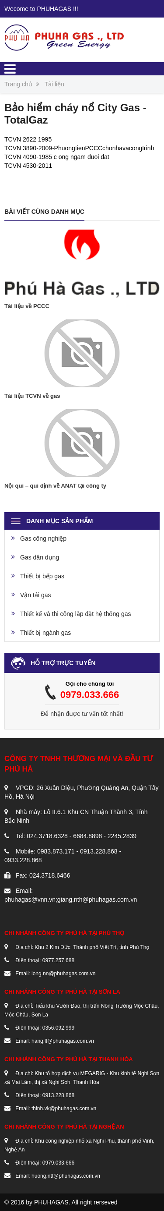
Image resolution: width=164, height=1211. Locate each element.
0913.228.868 (58, 1095)
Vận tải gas (35, 594)
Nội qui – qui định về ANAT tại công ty (55, 485)
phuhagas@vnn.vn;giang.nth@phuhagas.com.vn (70, 899)
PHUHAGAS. (52, 1202)
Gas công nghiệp (43, 538)
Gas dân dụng (39, 557)
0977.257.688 (58, 960)
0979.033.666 (89, 694)
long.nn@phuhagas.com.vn (63, 973)
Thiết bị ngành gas (45, 632)
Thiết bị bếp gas (42, 576)
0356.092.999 (58, 1028)
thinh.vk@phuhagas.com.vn (63, 1108)
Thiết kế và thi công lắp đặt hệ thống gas (75, 613)
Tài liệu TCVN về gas (32, 396)
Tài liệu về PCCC (26, 306)
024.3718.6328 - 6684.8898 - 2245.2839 (81, 835)
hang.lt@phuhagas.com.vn (62, 1041)
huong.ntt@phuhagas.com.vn (65, 1176)
